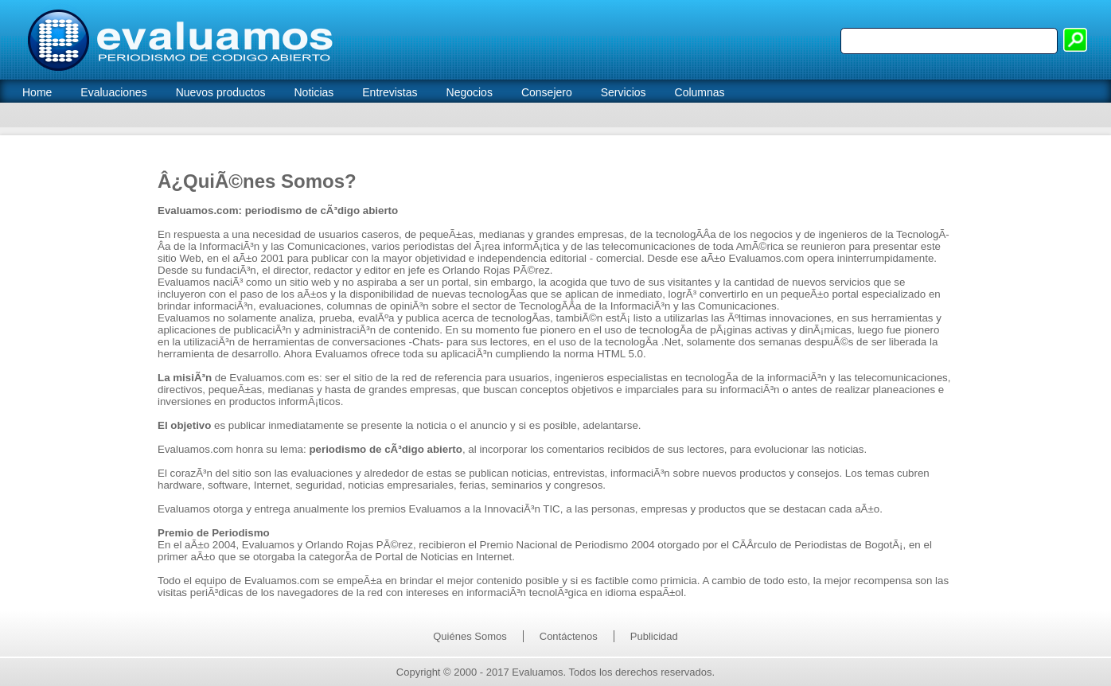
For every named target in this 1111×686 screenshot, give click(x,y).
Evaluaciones (113, 92)
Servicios (623, 92)
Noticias (313, 92)
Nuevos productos (221, 92)
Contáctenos (569, 636)
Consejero (546, 92)
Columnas (700, 92)
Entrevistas (389, 92)
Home (37, 92)
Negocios (469, 92)
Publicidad (654, 636)
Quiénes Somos (470, 636)
